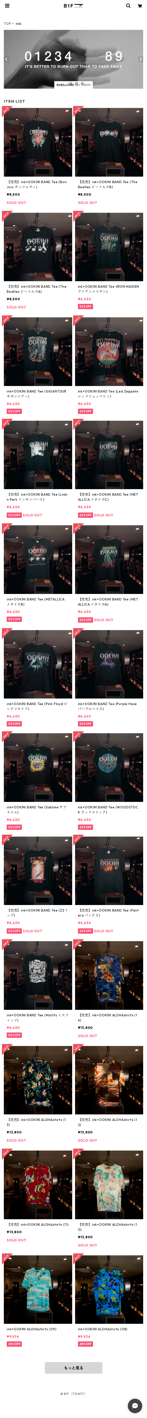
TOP (7, 23)
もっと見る (73, 1367)
